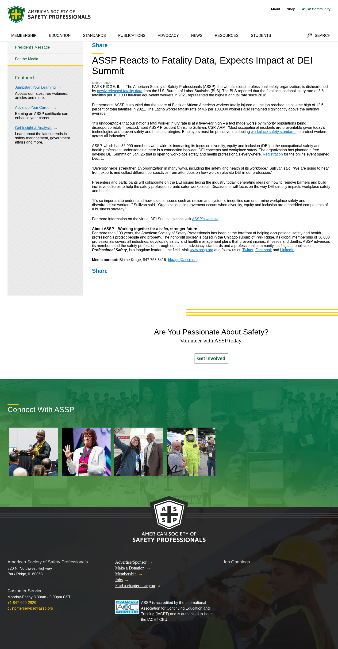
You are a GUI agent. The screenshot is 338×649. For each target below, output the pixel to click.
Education (60, 36)
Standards (94, 36)
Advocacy (168, 36)
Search (322, 36)
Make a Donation (130, 568)
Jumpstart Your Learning (35, 87)
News (196, 36)
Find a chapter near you (135, 585)
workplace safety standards (273, 132)
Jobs (119, 579)
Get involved (211, 358)
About (275, 9)
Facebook (263, 250)
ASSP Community (316, 9)
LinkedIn (287, 250)
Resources (226, 36)
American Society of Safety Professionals (50, 14)
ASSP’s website (205, 219)
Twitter (247, 250)
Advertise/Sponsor (131, 562)
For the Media (26, 59)
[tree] (45, 53)
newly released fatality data (119, 91)
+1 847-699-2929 (22, 603)
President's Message (32, 47)
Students (261, 36)
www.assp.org (201, 250)
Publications (131, 36)
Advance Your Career (33, 108)
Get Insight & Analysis (33, 128)
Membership (24, 36)
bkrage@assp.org (183, 260)
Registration (273, 154)
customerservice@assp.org (30, 608)
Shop (291, 9)
